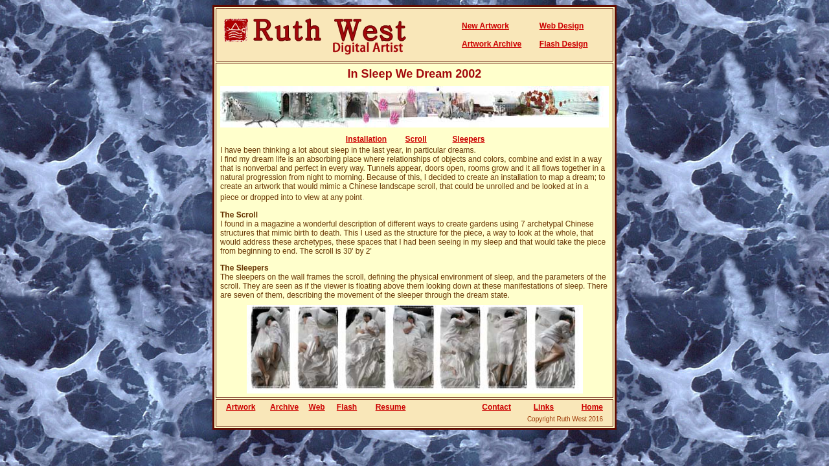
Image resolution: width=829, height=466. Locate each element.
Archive (284, 407)
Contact (496, 407)
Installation (366, 139)
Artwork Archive (491, 44)
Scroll (416, 139)
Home (592, 407)
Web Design (561, 25)
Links (544, 407)
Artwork (240, 407)
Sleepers (469, 139)
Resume (391, 407)
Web (317, 407)
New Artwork (485, 25)
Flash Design (563, 44)
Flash (347, 407)
